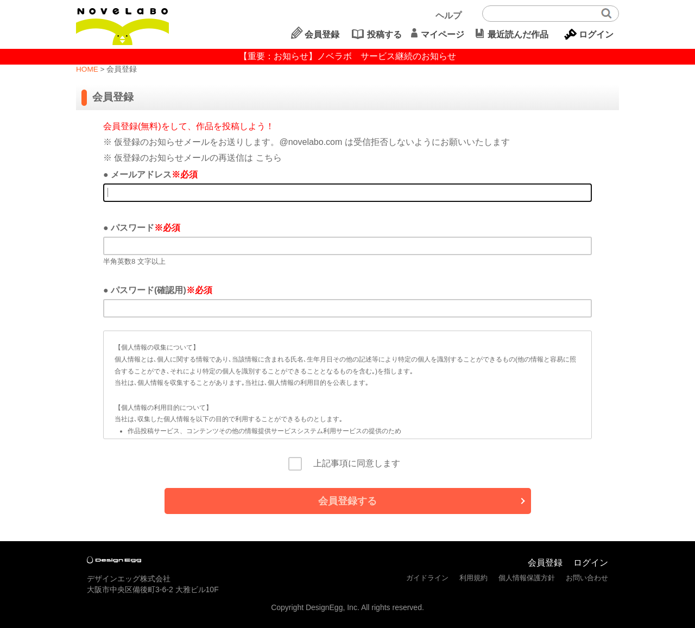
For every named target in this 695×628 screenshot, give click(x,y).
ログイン (596, 34)
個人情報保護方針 (526, 578)
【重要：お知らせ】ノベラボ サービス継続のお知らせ (347, 56)
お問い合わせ (587, 578)
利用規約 (473, 578)
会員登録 (322, 34)
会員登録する (347, 501)
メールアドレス (141, 174)
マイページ (442, 34)
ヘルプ (448, 15)
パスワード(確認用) (148, 290)
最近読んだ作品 (518, 34)
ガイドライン (427, 578)
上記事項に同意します (352, 463)
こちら (269, 157)
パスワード (132, 227)
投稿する (384, 34)
